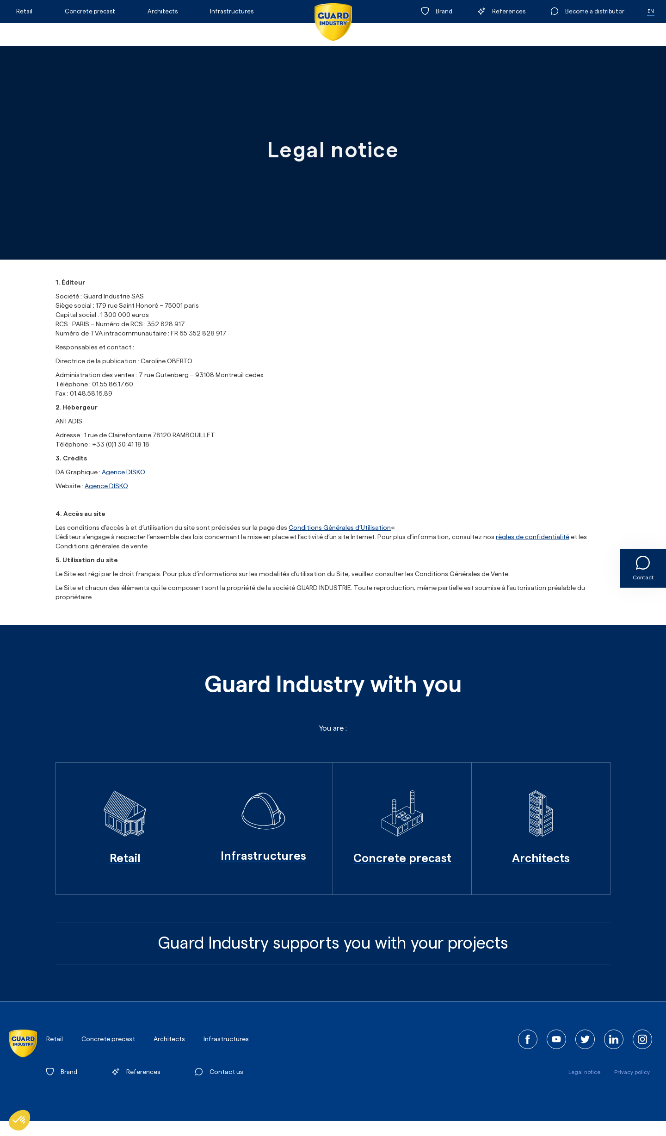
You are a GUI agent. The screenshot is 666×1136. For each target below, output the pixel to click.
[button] (19, 1120)
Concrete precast (90, 11)
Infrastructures (231, 11)
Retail (24, 11)
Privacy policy (632, 1072)
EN (651, 11)
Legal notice (584, 1072)
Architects (163, 11)
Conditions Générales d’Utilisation (340, 528)
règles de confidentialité (532, 537)
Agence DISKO (123, 472)
